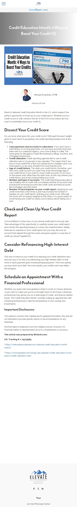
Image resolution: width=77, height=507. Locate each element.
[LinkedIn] (42, 488)
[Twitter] (38, 488)
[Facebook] (34, 488)
